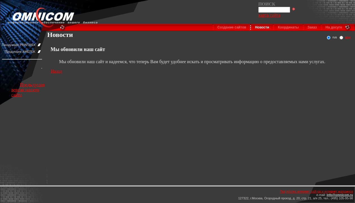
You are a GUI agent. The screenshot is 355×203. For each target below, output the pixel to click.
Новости (262, 27)
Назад (56, 71)
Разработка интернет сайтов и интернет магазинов (316, 191)
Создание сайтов (231, 27)
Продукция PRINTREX (19, 45)
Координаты (288, 27)
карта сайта (269, 15)
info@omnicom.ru (340, 195)
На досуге (334, 27)
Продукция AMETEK (20, 51)
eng (347, 37)
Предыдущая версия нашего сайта (28, 89)
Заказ (312, 27)
